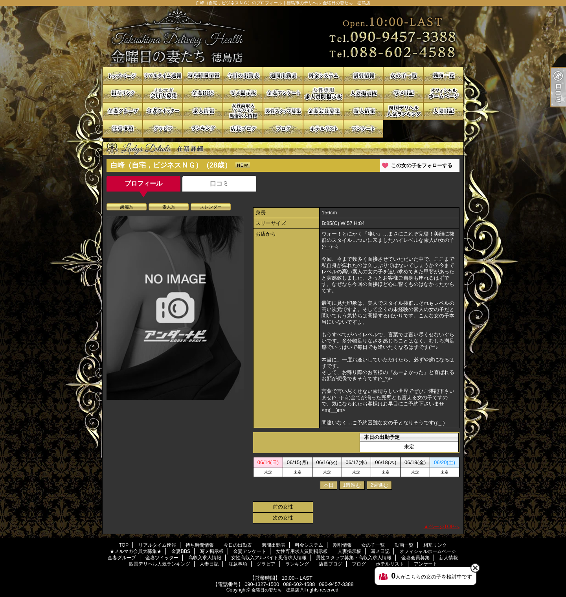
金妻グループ (123, 111)
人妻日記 (443, 111)
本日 (328, 485)
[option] (175, 308)
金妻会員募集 (323, 111)
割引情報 (363, 76)
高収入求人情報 (203, 111)
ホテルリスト (323, 129)
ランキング (203, 129)
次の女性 (283, 518)
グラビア (163, 129)
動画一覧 (443, 76)
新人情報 (363, 111)
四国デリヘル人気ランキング (403, 111)
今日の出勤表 (243, 76)
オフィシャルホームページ (443, 93)
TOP (123, 76)
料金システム (323, 76)
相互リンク (123, 93)
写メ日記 (403, 93)
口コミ (219, 183)
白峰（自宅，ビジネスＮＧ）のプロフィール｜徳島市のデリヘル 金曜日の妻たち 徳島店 (283, 36)
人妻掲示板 (363, 93)
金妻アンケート (283, 93)
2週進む (379, 485)
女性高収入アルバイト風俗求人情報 (243, 111)
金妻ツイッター (163, 111)
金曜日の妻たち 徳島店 (275, 590)
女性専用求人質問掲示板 (323, 93)
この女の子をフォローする (421, 165)
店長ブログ (243, 129)
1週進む (352, 485)
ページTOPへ (444, 526)
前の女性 (283, 507)
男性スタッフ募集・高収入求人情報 (283, 111)
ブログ (283, 129)
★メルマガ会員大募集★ (163, 93)
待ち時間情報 (203, 76)
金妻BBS (203, 93)
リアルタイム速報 (163, 76)
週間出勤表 (283, 76)
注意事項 (123, 129)
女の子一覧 (403, 76)
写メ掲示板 (243, 93)
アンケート (363, 129)
